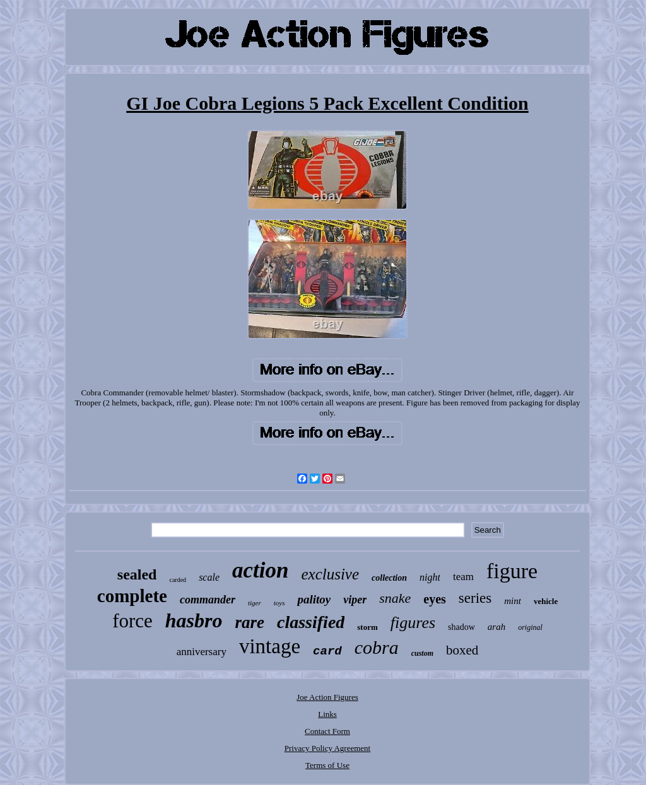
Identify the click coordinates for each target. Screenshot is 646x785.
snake (395, 598)
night (430, 577)
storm (367, 627)
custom (422, 653)
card (327, 651)
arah (496, 627)
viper (355, 599)
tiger (254, 603)
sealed (137, 574)
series (475, 598)
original (530, 627)
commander (207, 599)
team (463, 577)
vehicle (546, 601)
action (260, 570)
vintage (269, 646)
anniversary (201, 652)
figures (413, 622)
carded (177, 579)
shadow (461, 627)
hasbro (194, 620)
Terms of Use (327, 765)
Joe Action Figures (327, 697)
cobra (377, 647)
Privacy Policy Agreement (327, 748)
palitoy (314, 599)
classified (310, 622)
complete (132, 596)
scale (209, 577)
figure (511, 571)
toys (279, 603)
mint (512, 601)
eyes (434, 599)
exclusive (330, 574)
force (132, 621)
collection (389, 578)
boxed (462, 650)
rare (250, 622)
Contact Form (327, 731)
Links (327, 714)
